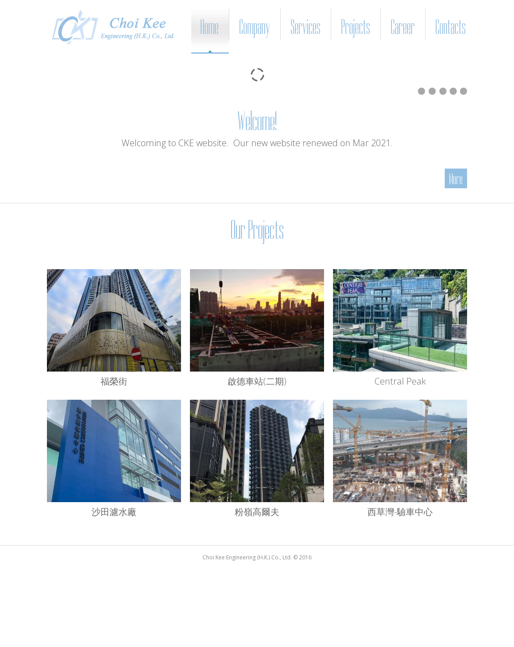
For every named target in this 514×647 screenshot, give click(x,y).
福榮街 (114, 381)
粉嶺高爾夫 (257, 512)
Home (209, 27)
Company (254, 27)
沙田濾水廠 (114, 512)
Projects (355, 27)
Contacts (450, 27)
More (456, 178)
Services (305, 27)
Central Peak (400, 381)
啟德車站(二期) (257, 381)
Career (403, 27)
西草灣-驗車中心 (400, 512)
